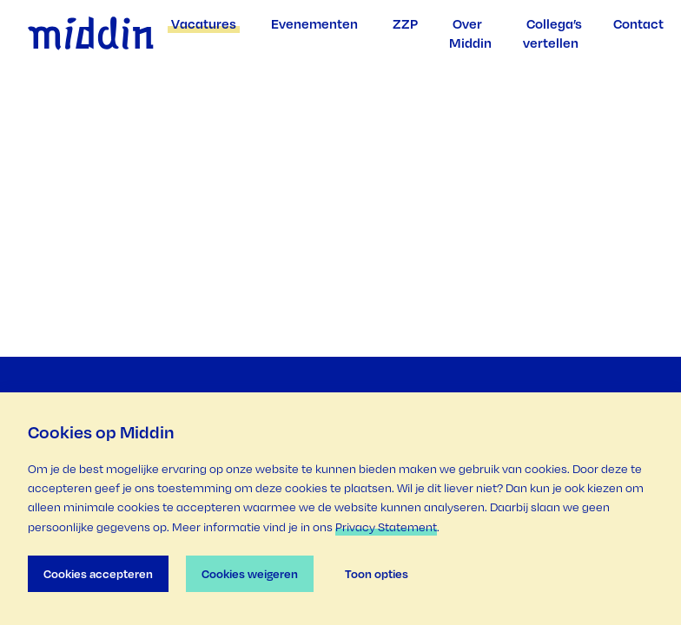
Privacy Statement (386, 527)
